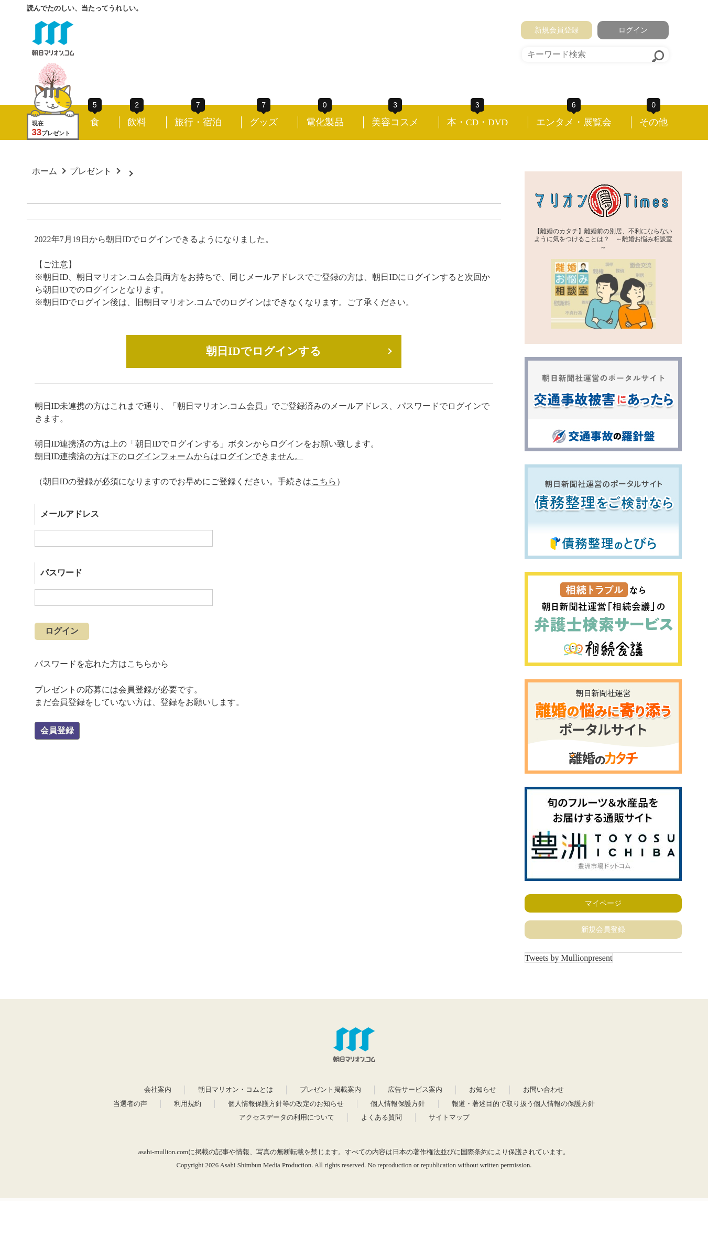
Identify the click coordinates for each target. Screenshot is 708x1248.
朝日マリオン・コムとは (235, 1089)
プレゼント (91, 171)
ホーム (44, 171)
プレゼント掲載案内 (330, 1089)
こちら (323, 481)
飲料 (136, 122)
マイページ (603, 903)
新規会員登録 (557, 30)
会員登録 (57, 730)
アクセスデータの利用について (286, 1117)
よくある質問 (381, 1117)
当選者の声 (130, 1104)
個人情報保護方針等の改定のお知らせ (286, 1104)
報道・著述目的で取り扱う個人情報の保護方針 (523, 1104)
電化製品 (325, 122)
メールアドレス (69, 513)
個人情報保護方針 (398, 1104)
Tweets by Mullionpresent (569, 957)
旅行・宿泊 (198, 122)
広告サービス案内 (415, 1089)
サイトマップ (449, 1117)
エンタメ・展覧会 (574, 122)
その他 (653, 122)
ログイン (633, 30)
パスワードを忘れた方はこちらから (102, 663)
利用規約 (187, 1104)
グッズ (263, 122)
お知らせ (482, 1089)
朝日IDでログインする (263, 351)
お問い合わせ (543, 1089)
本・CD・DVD (477, 122)
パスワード (61, 572)
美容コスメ (395, 122)
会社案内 (157, 1089)
